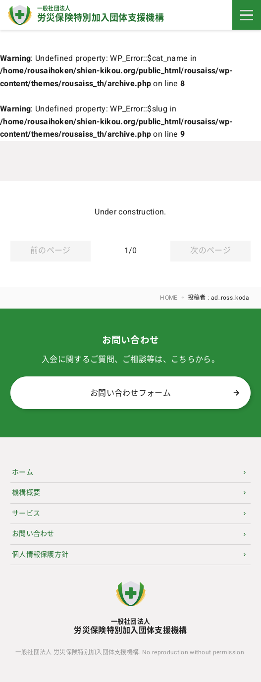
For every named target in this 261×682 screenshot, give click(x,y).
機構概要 (26, 492)
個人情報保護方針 (40, 554)
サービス (26, 513)
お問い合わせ (33, 533)
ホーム (22, 472)
